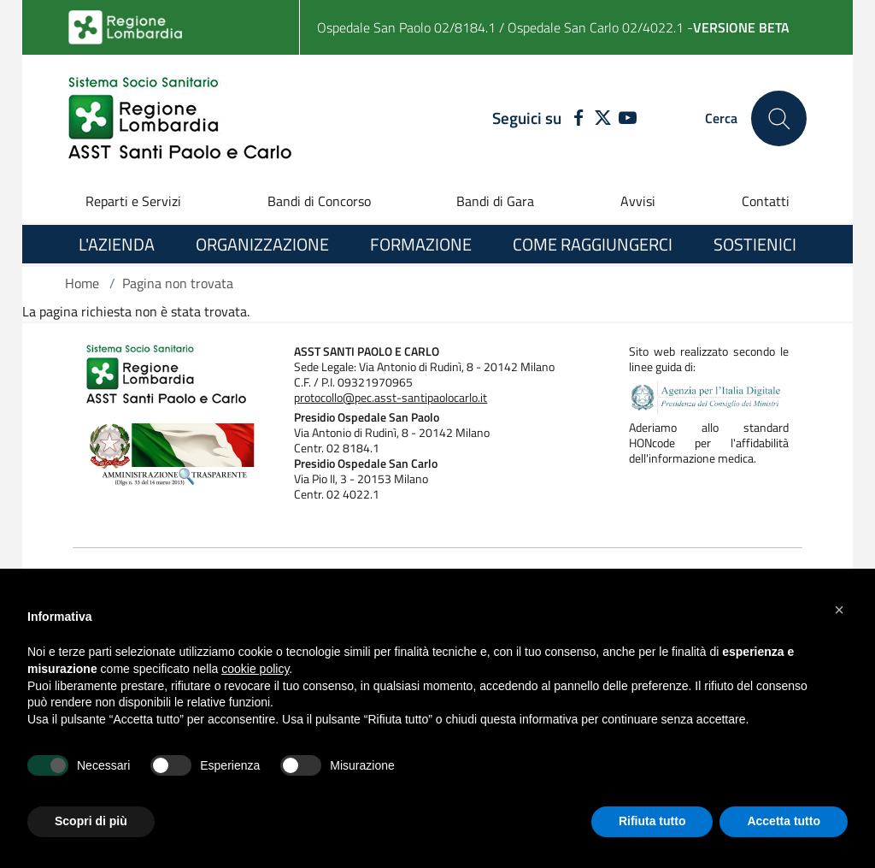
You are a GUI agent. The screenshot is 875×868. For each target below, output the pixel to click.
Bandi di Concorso (319, 201)
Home (82, 283)
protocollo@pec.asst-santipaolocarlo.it (390, 397)
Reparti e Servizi (133, 201)
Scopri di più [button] (91, 821)
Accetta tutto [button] (783, 821)
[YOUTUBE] (628, 119)
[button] (839, 609)
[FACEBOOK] (574, 119)
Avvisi (637, 201)
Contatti (766, 201)
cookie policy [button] (255, 669)
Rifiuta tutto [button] (652, 821)
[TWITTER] (603, 119)
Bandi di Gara (495, 201)
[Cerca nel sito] (779, 118)
